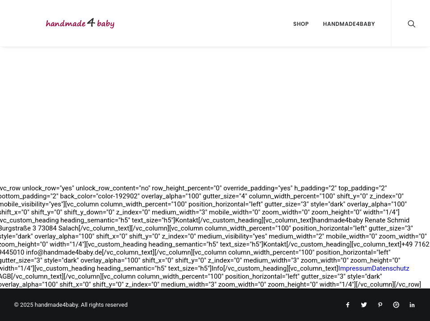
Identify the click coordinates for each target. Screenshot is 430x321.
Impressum (355, 268)
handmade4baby (349, 24)
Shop (301, 24)
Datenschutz (390, 268)
